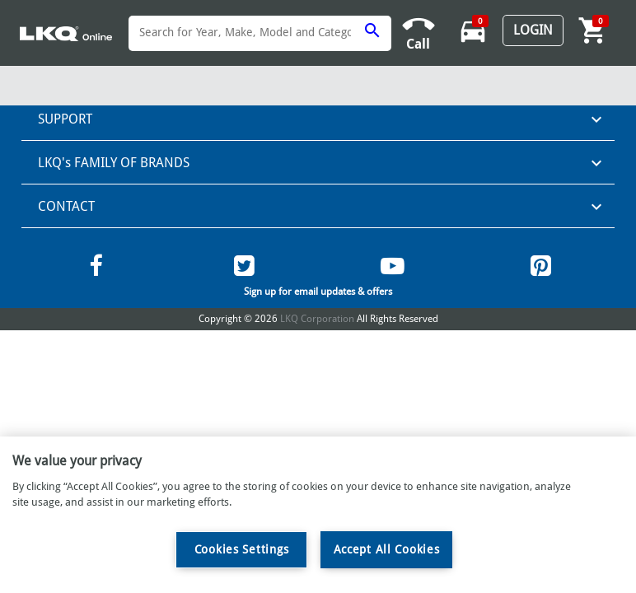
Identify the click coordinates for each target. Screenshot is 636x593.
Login (533, 30)
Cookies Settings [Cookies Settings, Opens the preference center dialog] (241, 549)
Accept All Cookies (387, 549)
